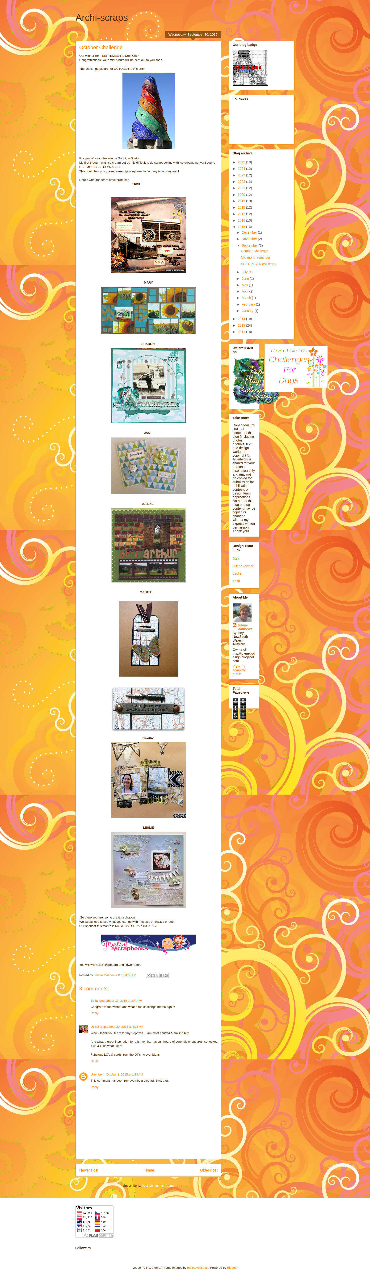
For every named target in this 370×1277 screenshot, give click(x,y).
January (248, 311)
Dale (236, 558)
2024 (242, 169)
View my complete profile (239, 670)
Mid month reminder (255, 257)
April (245, 291)
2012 (242, 332)
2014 (242, 319)
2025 (242, 162)
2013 (242, 325)
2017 (242, 214)
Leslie (237, 573)
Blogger (232, 1267)
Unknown (98, 1074)
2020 (242, 195)
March (247, 298)
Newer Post (88, 1170)
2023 (242, 175)
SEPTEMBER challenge (258, 264)
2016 (242, 220)
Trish (236, 581)
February (249, 304)
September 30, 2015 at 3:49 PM (120, 1000)
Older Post (209, 1170)
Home (149, 1170)
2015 (242, 227)
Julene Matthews (244, 627)
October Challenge (255, 251)
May (245, 285)
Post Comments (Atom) (158, 1185)
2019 (242, 201)
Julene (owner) (244, 566)
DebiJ (95, 1026)
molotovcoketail (197, 1267)
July (245, 272)
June (246, 278)
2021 (242, 188)
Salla (94, 1000)
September (250, 245)
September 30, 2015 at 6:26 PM (121, 1026)
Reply (94, 1013)
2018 (242, 207)
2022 (242, 182)
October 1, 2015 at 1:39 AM (124, 1074)
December (250, 232)
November (250, 239)
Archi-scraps (102, 17)
